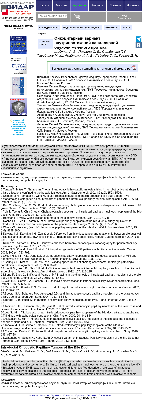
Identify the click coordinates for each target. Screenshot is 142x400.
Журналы (79, 5)
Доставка (133, 5)
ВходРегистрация (124, 16)
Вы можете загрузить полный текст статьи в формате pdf (94, 67)
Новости (44, 5)
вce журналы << (49, 27)
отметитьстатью (44, 43)
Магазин (61, 5)
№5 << (127, 27)
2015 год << (112, 27)
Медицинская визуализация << (82, 27)
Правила (115, 5)
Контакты (97, 5)
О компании (105, 395)
